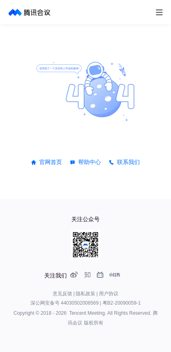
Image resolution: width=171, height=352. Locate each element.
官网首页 (50, 162)
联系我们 (128, 162)
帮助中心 (89, 162)
